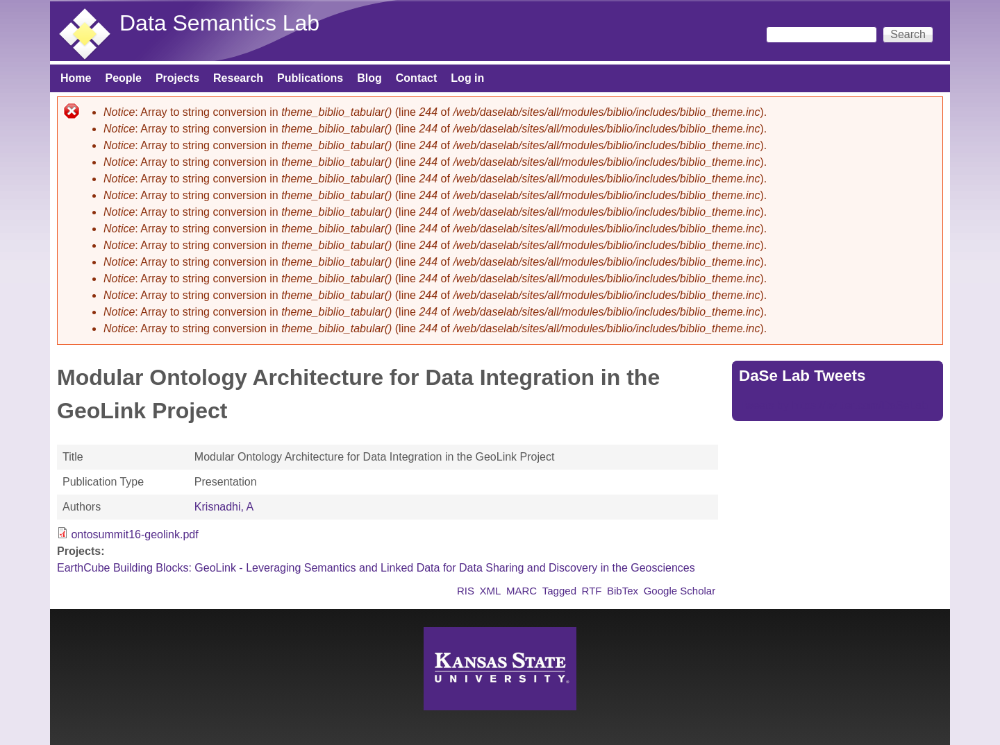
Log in (467, 78)
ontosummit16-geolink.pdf (134, 534)
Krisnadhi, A (223, 507)
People (123, 78)
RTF (592, 591)
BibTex (622, 591)
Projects (177, 78)
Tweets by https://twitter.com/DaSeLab (833, 405)
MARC (521, 591)
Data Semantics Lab (219, 22)
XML (490, 591)
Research (238, 78)
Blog (369, 78)
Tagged (559, 591)
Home (75, 78)
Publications (310, 78)
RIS (465, 591)
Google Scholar (680, 591)
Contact (417, 78)
